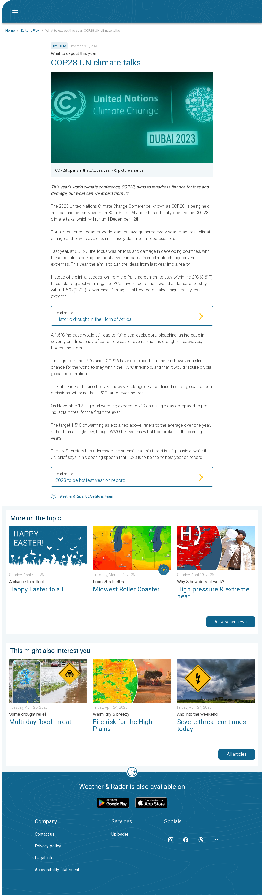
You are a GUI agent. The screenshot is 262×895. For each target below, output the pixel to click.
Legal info (44, 857)
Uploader (119, 834)
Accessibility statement (57, 869)
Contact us (45, 834)
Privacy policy (48, 846)
